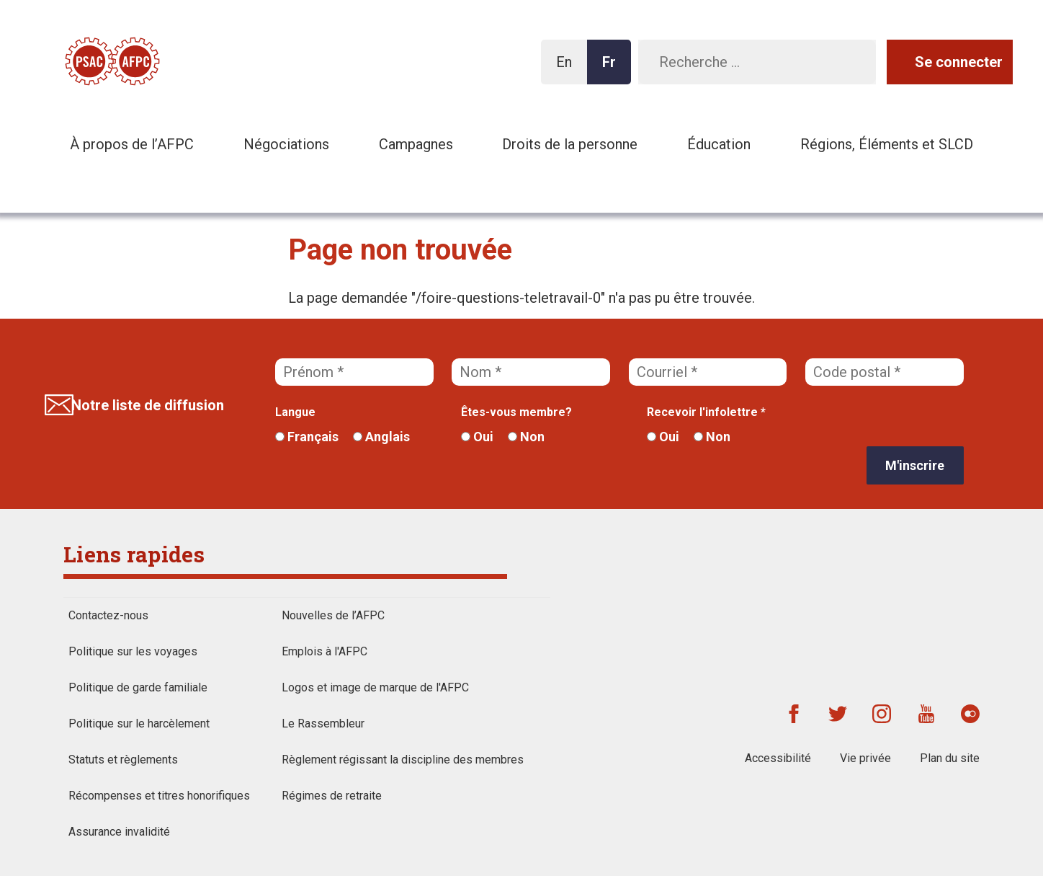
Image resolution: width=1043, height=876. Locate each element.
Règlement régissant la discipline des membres (403, 759)
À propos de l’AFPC (132, 144)
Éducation (719, 144)
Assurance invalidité (119, 832)
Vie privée (865, 758)
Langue (295, 412)
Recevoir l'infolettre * (706, 412)
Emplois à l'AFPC (324, 651)
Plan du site (950, 758)
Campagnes (416, 144)
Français (307, 436)
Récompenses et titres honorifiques (159, 795)
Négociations (286, 144)
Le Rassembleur (323, 723)
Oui (477, 436)
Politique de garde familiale (137, 687)
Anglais (381, 436)
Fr (613, 68)
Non (526, 436)
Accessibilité (778, 758)
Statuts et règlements (123, 759)
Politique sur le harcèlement (139, 723)
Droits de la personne (569, 144)
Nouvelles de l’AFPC (333, 615)
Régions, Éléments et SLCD (886, 144)
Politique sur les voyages (132, 651)
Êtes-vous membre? (516, 412)
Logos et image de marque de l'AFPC (375, 687)
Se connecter (959, 62)
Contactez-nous (108, 615)
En (568, 68)
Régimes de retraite (332, 795)
